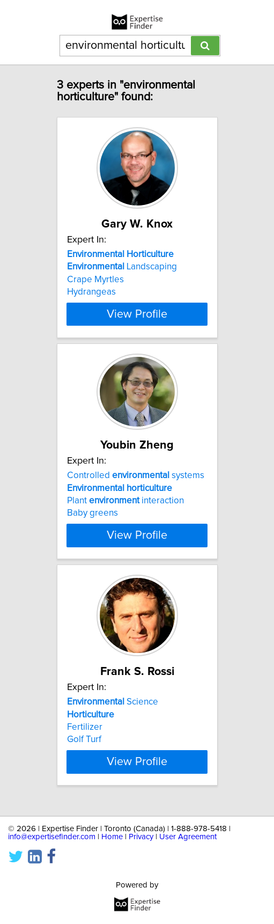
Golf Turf (84, 745)
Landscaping (122, 267)
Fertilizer (84, 732)
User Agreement (188, 837)
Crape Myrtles (95, 279)
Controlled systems (135, 475)
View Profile (137, 314)
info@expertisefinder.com (51, 837)
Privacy (141, 837)
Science (112, 707)
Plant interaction (125, 500)
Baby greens (92, 513)
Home (112, 837)
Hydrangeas (91, 292)
